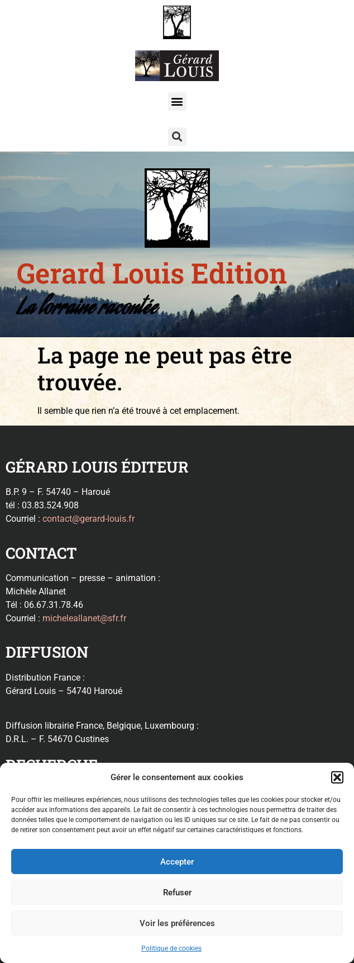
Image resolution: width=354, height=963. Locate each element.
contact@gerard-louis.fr (88, 518)
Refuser (177, 893)
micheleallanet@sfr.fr (84, 618)
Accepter (177, 862)
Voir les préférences (177, 923)
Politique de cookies (171, 948)
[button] (337, 777)
